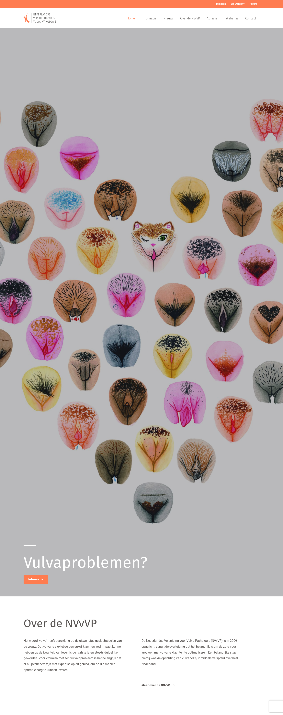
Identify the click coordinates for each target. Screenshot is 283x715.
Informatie (149, 18)
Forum (253, 3)
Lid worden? (237, 3)
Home (131, 18)
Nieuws (169, 18)
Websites (232, 18)
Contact (250, 18)
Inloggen (221, 3)
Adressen (213, 18)
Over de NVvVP (190, 18)
